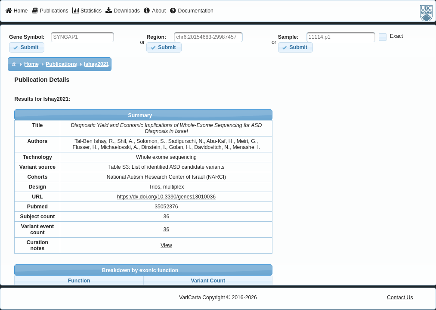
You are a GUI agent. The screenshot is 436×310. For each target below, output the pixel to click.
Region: (156, 37)
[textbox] (82, 37)
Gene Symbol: (26, 37)
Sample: (288, 37)
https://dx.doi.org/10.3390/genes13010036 (166, 197)
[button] (26, 47)
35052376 (166, 207)
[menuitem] (16, 11)
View (166, 245)
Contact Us (400, 297)
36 (167, 229)
